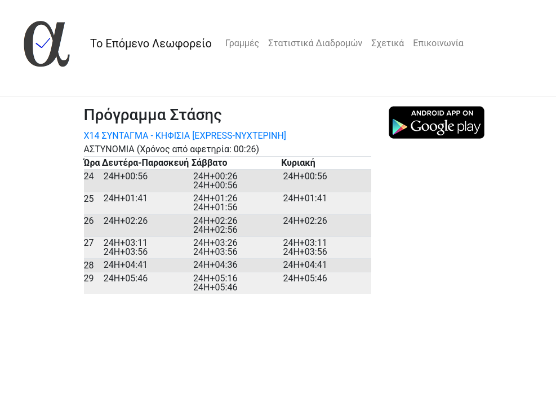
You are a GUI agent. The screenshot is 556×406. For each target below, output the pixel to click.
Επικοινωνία (438, 43)
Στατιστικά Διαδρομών (315, 43)
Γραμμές (242, 43)
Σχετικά (387, 43)
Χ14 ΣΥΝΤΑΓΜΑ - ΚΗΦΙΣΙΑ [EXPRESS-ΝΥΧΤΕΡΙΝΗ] (185, 135)
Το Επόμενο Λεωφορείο (151, 43)
